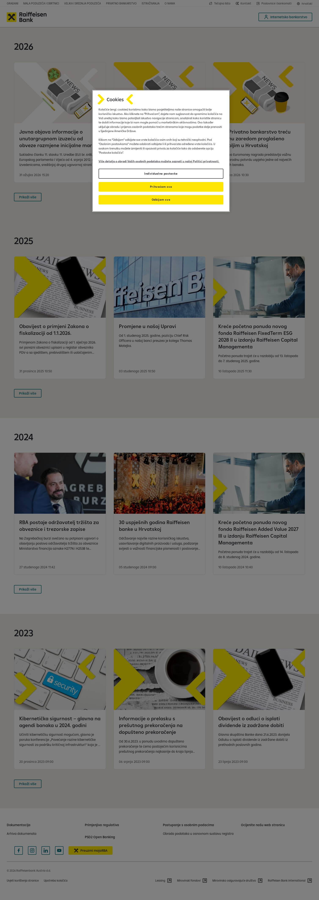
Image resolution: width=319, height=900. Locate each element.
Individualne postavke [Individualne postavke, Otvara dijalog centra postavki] (161, 173)
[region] (161, 151)
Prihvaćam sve (161, 187)
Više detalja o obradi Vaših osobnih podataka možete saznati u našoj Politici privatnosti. (159, 161)
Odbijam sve (161, 200)
